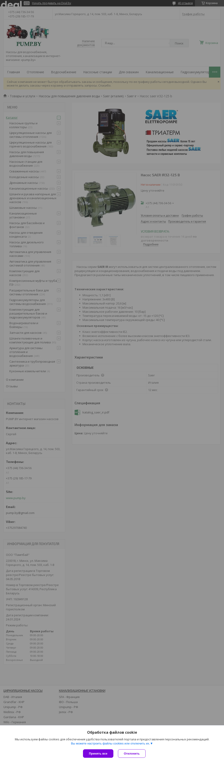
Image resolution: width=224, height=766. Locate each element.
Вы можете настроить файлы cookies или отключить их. (110, 743)
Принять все (98, 753)
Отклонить (132, 753)
